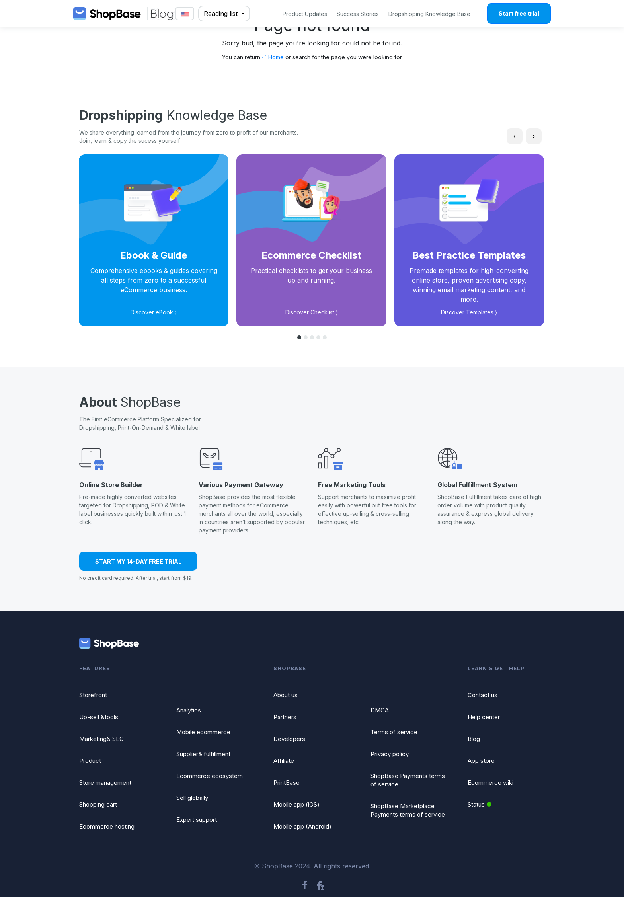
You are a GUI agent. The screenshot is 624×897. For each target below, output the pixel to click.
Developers (289, 739)
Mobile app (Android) (302, 826)
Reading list (222, 14)
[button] (299, 337)
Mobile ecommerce (203, 732)
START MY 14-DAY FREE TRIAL (138, 561)
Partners (284, 717)
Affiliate (283, 760)
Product (90, 760)
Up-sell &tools (98, 717)
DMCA (379, 710)
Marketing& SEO (101, 739)
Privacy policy (389, 754)
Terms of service (393, 732)
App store (481, 760)
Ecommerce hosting (107, 826)
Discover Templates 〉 (469, 312)
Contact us (482, 695)
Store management (105, 782)
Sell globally (192, 797)
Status (479, 804)
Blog (474, 739)
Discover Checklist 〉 (311, 312)
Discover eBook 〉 (154, 312)
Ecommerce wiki (490, 782)
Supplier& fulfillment (203, 754)
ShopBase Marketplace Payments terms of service (407, 810)
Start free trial (519, 13)
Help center (484, 717)
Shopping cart (98, 804)
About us (285, 695)
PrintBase (286, 782)
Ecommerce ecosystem (209, 776)
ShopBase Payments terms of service (407, 780)
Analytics (188, 710)
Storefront (93, 695)
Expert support (196, 819)
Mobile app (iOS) (296, 804)
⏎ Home (273, 57)
